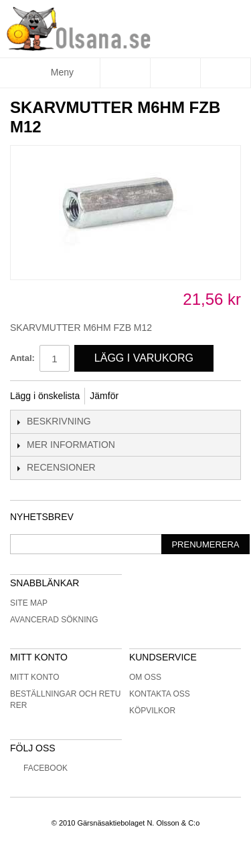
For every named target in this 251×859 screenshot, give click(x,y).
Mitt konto (35, 677)
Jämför (104, 395)
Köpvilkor (152, 710)
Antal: (22, 358)
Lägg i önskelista (45, 395)
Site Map (29, 603)
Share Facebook (146, 396)
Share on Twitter (173, 396)
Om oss (145, 677)
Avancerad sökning (54, 619)
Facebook (39, 768)
